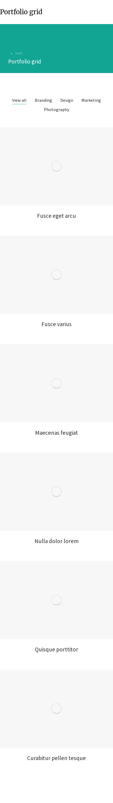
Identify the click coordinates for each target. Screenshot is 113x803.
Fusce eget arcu (56, 215)
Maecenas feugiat (56, 432)
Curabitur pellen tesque (56, 758)
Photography (56, 109)
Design (66, 100)
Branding (43, 100)
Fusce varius (56, 324)
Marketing (91, 100)
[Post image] (56, 166)
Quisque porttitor (56, 649)
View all (19, 100)
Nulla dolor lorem (57, 541)
